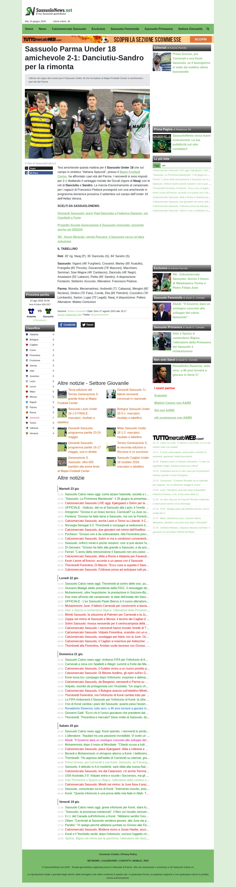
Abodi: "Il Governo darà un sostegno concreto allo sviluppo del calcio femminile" (117, 740)
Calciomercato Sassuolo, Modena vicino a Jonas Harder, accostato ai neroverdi (117, 829)
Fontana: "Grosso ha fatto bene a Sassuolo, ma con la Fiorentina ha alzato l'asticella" (120, 516)
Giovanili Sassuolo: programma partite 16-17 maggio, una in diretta (84, 447)
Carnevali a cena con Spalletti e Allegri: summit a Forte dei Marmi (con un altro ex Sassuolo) (125, 664)
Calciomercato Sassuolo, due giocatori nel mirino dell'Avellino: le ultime (111, 529)
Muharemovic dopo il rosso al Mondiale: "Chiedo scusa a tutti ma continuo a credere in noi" (124, 744)
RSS (146, 860)
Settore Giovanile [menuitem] (190, 28)
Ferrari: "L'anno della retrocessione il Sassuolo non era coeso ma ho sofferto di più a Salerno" (126, 551)
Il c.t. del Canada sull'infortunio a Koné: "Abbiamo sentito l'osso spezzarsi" (113, 816)
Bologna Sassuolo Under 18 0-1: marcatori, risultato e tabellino (133, 413)
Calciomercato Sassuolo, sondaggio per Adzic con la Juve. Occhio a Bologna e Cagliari (122, 636)
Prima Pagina (163, 129)
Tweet (87, 325)
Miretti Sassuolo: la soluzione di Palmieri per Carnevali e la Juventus (110, 614)
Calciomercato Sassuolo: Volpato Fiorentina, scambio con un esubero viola (114, 632)
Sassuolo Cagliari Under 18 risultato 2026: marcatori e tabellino (133, 462)
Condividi (67, 325)
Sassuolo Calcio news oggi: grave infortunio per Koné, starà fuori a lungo (112, 807)
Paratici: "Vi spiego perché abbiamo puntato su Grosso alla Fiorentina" (111, 825)
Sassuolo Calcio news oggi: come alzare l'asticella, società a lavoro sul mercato (117, 494)
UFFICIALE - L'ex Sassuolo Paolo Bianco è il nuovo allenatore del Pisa (111, 601)
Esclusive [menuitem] (98, 28)
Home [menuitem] (29, 28)
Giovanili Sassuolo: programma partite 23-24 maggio (84, 433)
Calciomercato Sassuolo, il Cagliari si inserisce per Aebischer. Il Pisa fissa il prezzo (119, 641)
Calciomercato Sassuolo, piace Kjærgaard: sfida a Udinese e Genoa (109, 749)
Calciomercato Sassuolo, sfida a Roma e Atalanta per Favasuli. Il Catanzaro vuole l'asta (122, 556)
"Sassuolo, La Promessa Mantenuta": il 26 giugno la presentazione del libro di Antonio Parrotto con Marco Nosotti (139, 498)
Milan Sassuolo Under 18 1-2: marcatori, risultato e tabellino (131, 433)
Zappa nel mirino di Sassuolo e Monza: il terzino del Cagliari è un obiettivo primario (119, 619)
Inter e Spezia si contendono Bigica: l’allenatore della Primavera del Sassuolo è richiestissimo (126, 610)
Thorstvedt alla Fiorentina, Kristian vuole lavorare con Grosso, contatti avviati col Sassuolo (124, 645)
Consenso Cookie (109, 854)
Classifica (33, 328)
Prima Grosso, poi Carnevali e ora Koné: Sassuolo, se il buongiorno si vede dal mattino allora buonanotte (133, 762)
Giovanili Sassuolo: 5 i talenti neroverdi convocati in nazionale (131, 394)
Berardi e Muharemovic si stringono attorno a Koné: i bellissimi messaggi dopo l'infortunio (123, 753)
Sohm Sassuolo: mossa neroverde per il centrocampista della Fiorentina (112, 623)
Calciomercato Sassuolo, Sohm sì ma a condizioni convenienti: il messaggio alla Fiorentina (124, 538)
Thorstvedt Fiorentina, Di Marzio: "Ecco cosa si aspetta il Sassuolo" (109, 565)
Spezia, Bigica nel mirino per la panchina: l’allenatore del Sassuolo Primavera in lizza (120, 838)
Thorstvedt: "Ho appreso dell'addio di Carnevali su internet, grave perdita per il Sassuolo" (123, 757)
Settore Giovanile (76, 311)
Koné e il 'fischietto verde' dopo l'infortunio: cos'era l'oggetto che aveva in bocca (117, 833)
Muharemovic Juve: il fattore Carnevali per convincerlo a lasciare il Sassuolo (115, 605)
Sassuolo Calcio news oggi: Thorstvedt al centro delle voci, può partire (111, 583)
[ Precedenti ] (40, 320)
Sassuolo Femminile (168, 297)
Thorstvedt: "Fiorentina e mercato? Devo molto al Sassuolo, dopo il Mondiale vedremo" (121, 717)
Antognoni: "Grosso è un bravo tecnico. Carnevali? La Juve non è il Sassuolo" (115, 512)
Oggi (156, 165)
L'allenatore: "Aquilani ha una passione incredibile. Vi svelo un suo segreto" (114, 735)
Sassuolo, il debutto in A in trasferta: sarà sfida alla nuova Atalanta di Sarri (113, 766)
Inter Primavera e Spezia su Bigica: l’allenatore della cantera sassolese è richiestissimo (122, 780)
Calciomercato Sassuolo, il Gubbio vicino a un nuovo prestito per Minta (111, 668)
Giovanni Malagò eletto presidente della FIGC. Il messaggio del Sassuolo (113, 588)
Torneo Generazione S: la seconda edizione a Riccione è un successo (132, 447)
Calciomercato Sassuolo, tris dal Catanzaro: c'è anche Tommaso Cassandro (114, 771)
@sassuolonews (99, 314)
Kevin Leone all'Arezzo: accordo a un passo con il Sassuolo (104, 560)
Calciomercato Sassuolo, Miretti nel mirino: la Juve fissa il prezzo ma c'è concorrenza (120, 784)
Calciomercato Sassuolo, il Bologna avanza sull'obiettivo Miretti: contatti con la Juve (119, 690)
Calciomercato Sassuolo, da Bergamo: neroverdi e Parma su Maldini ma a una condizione (124, 681)
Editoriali (160, 47)
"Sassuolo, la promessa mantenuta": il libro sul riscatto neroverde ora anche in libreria (121, 811)
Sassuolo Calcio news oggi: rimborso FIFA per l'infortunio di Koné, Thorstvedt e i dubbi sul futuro (128, 659)
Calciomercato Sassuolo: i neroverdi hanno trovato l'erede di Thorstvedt (112, 627)
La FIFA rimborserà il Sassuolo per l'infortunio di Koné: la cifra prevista (111, 699)
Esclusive (160, 268)
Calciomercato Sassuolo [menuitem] (69, 28)
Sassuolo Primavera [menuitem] (159, 28)
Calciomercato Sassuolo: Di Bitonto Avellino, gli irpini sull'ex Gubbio (109, 673)
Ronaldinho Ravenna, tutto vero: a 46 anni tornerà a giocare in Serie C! (111, 708)
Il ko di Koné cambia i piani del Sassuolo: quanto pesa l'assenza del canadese (116, 704)
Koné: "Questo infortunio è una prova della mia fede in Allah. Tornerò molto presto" (119, 793)
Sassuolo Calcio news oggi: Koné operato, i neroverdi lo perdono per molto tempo (118, 731)
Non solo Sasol (164, 359)
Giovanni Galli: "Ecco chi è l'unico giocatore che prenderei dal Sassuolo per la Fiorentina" (123, 712)
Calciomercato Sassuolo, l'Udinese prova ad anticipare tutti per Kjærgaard (113, 569)
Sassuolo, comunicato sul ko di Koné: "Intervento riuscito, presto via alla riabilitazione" (121, 788)
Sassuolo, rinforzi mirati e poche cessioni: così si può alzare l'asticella (110, 543)
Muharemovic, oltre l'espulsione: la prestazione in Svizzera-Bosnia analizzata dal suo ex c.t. (125, 592)
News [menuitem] (42, 28)
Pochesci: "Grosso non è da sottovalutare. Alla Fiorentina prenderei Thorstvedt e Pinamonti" (125, 534)
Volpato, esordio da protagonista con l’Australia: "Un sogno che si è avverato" (115, 686)
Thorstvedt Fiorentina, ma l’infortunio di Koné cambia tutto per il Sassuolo (113, 695)
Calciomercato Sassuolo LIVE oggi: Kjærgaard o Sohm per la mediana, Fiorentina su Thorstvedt (128, 503)
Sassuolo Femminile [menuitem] (125, 28)
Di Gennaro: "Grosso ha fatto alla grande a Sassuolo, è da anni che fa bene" (115, 547)
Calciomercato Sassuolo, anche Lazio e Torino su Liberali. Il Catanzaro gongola (117, 520)
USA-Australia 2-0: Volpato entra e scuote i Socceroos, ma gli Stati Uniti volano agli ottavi (123, 775)
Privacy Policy (129, 854)
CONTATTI (125, 860)
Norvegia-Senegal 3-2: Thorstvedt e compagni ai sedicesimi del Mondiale (113, 525)
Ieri (163, 165)
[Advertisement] (182, 239)
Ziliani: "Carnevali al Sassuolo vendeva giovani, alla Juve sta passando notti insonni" (120, 820)
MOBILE (137, 860)
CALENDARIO (109, 860)
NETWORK (93, 860)
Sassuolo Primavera (168, 327)
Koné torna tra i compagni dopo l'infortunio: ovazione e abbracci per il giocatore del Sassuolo (125, 677)
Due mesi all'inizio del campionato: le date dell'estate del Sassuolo (108, 596)
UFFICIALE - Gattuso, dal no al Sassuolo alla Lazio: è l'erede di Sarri (110, 507)
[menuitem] (208, 29)
